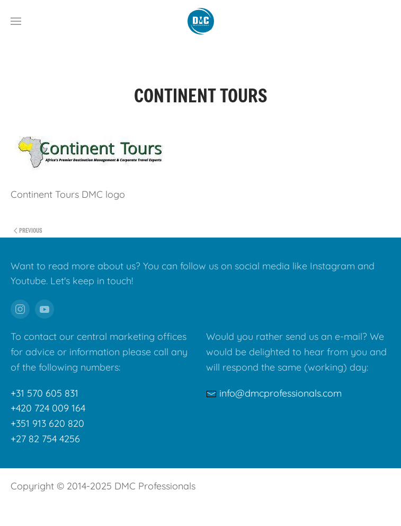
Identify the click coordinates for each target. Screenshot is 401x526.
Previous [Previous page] (28, 230)
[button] (16, 21)
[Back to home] (201, 21)
